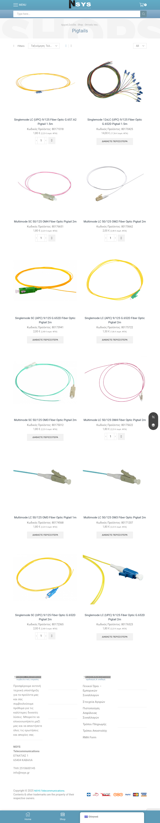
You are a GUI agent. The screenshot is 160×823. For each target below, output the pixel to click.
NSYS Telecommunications (50, 806)
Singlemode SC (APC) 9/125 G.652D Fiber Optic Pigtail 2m (45, 326)
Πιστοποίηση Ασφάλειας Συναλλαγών (91, 729)
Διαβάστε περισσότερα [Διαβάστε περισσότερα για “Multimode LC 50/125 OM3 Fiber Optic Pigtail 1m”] (45, 550)
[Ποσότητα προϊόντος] (41, 140)
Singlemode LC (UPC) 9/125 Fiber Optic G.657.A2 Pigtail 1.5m (45, 122)
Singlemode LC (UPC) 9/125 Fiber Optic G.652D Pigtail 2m (115, 633)
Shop (80, 24)
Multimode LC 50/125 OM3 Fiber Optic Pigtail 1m (45, 530)
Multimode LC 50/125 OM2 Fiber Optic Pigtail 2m (114, 224)
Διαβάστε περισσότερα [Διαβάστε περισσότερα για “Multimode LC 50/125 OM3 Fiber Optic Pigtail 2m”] (114, 550)
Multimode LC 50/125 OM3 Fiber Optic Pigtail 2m (114, 530)
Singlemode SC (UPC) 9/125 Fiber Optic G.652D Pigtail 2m (45, 633)
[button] (51, 140)
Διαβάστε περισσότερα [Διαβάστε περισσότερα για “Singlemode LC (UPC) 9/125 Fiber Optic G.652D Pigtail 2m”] (114, 652)
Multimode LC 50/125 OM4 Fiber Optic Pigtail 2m (114, 428)
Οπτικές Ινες (91, 24)
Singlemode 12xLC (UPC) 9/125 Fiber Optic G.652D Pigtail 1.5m (114, 122)
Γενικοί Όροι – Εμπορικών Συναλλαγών (92, 706)
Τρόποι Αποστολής (95, 748)
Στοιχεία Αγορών (94, 718)
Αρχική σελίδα (68, 24)
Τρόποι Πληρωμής (95, 741)
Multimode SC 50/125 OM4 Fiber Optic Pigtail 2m (45, 224)
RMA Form (90, 754)
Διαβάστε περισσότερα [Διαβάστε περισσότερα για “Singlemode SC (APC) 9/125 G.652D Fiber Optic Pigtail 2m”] (45, 345)
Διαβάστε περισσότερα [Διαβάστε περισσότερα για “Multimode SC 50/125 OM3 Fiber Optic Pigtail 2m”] (45, 447)
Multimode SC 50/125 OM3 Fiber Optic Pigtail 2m (45, 428)
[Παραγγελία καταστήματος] (44, 46)
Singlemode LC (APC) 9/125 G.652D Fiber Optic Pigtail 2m (115, 326)
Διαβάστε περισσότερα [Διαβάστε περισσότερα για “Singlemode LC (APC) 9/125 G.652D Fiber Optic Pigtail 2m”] (114, 345)
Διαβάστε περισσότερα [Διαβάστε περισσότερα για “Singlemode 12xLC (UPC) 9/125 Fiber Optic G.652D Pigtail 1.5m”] (114, 142)
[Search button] (143, 14)
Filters (19, 45)
